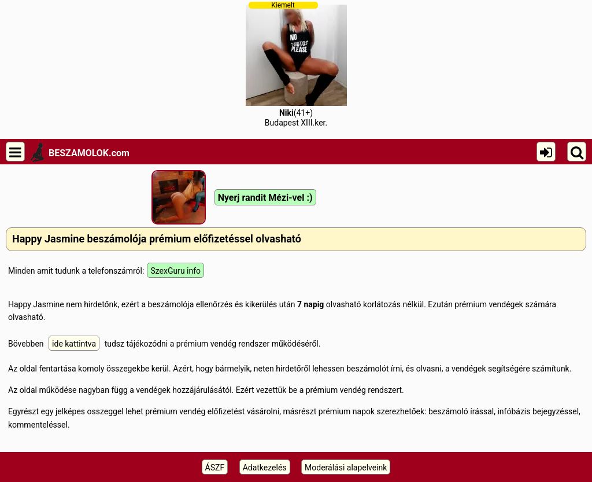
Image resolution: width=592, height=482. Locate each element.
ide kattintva (74, 343)
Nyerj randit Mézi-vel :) (265, 197)
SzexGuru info (175, 270)
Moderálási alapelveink (346, 467)
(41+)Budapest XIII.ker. (296, 64)
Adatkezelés (265, 467)
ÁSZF (215, 467)
